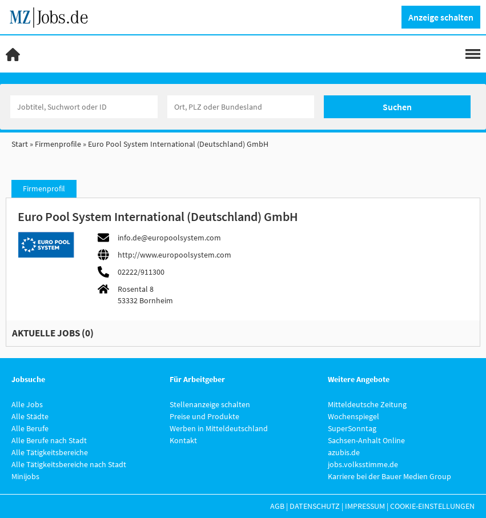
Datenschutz (315, 506)
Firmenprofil (44, 188)
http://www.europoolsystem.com (174, 255)
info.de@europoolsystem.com (169, 237)
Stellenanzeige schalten (210, 404)
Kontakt (183, 440)
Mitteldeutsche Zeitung (367, 404)
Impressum (365, 506)
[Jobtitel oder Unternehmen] (84, 106)
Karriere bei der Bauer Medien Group (389, 476)
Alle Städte (30, 416)
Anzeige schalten (440, 17)
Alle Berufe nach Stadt (49, 440)
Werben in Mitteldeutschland (219, 428)
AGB (277, 506)
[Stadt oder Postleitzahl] (241, 106)
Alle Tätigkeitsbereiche (49, 452)
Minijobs (25, 476)
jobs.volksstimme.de (363, 464)
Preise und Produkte (204, 416)
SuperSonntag (352, 428)
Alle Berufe (30, 428)
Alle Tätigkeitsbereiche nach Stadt (68, 464)
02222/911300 (141, 272)
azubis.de (344, 452)
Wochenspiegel (353, 416)
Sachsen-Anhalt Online (366, 440)
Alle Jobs (27, 404)
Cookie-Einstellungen (432, 506)
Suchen (397, 107)
